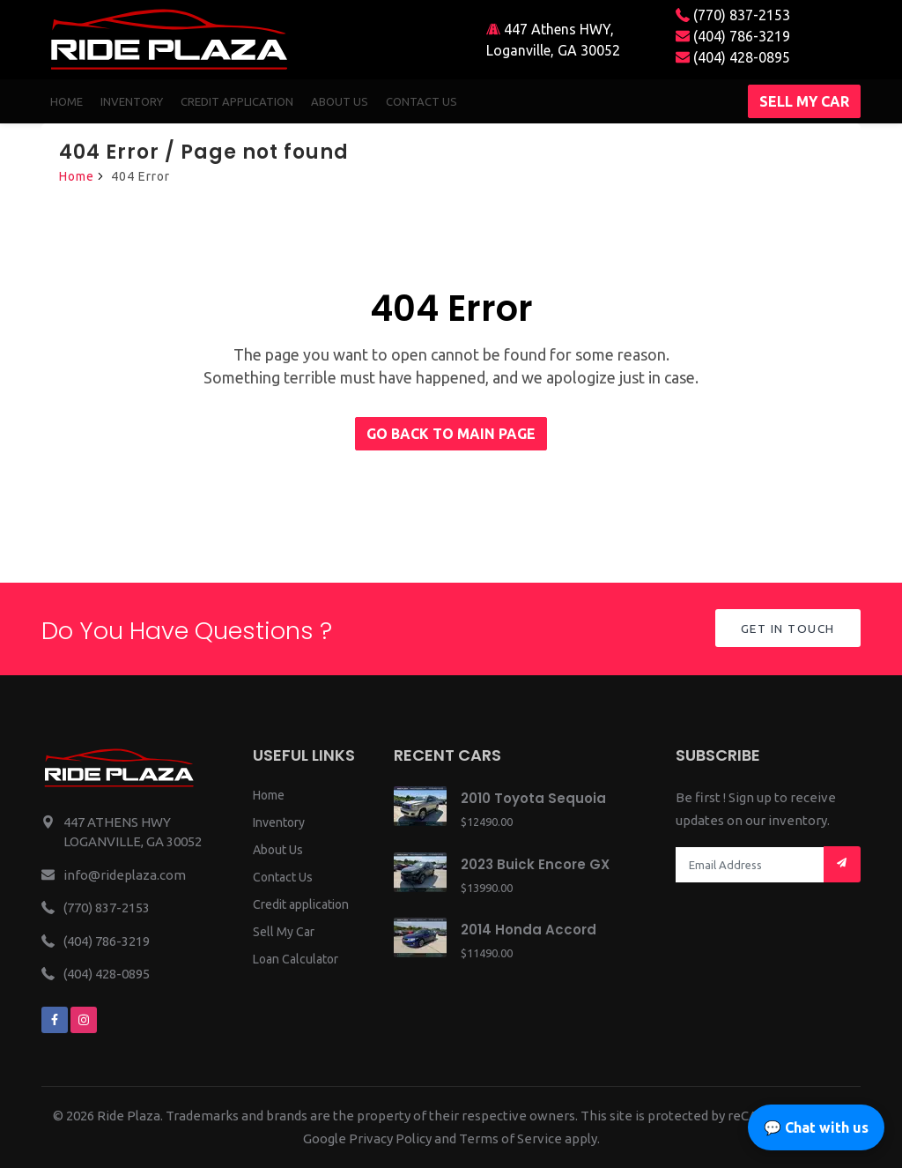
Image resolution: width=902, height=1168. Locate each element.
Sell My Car (283, 932)
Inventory (131, 101)
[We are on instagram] (83, 1020)
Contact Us (283, 877)
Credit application (301, 904)
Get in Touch (786, 629)
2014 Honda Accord (528, 929)
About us (339, 101)
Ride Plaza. (130, 1115)
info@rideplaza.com (124, 874)
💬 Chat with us (816, 1127)
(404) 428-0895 (733, 57)
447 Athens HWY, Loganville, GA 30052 (553, 39)
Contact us (421, 101)
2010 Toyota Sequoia (533, 798)
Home (66, 101)
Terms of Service (510, 1138)
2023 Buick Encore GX (535, 864)
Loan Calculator (295, 959)
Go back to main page (451, 434)
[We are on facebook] (54, 1020)
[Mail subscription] (842, 864)
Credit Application (237, 101)
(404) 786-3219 (733, 36)
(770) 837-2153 (733, 15)
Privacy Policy (390, 1138)
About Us (278, 850)
